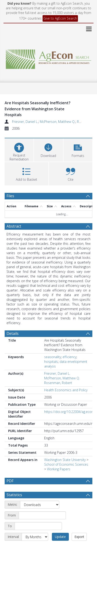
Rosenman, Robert (58, 383)
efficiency (69, 357)
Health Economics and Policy (65, 390)
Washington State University (65, 459)
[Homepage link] (48, 57)
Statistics (14, 494)
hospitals (51, 361)
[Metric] (39, 505)
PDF (10, 480)
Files (10, 195)
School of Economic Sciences (66, 464)
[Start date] (42, 515)
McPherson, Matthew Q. (57, 121)
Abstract (14, 226)
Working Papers (58, 469)
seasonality (52, 357)
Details (13, 333)
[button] (78, 149)
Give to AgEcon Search (60, 18)
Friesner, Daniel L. (25, 121)
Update (60, 536)
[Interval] (35, 537)
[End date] (38, 526)
